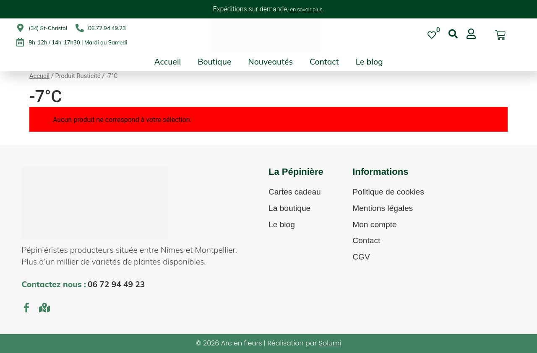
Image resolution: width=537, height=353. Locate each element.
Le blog (369, 62)
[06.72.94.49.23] (80, 28)
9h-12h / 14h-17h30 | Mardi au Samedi (78, 42)
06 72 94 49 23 (116, 284)
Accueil (167, 62)
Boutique (214, 62)
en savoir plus (306, 9)
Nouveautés (270, 62)
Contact (324, 62)
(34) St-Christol (48, 28)
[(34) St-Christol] (20, 28)
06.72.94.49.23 (107, 28)
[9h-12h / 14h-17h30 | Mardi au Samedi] (20, 42)
